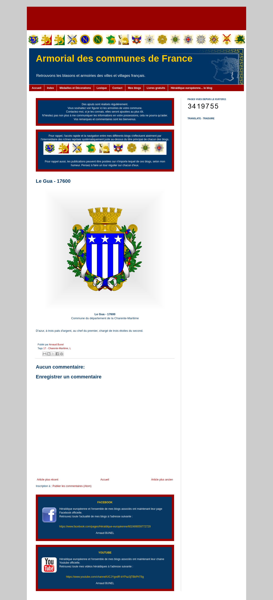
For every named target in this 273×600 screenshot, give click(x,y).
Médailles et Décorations (75, 88)
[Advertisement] (136, 18)
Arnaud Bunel (56, 344)
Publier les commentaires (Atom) (72, 486)
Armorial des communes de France (114, 58)
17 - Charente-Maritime (55, 348)
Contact (117, 88)
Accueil (36, 88)
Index (50, 88)
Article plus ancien (162, 479)
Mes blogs (134, 88)
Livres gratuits (156, 88)
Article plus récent (47, 479)
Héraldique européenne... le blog (191, 88)
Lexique (102, 88)
